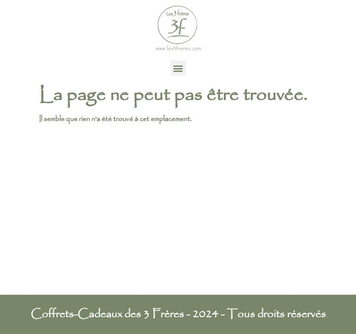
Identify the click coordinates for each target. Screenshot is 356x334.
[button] (178, 68)
